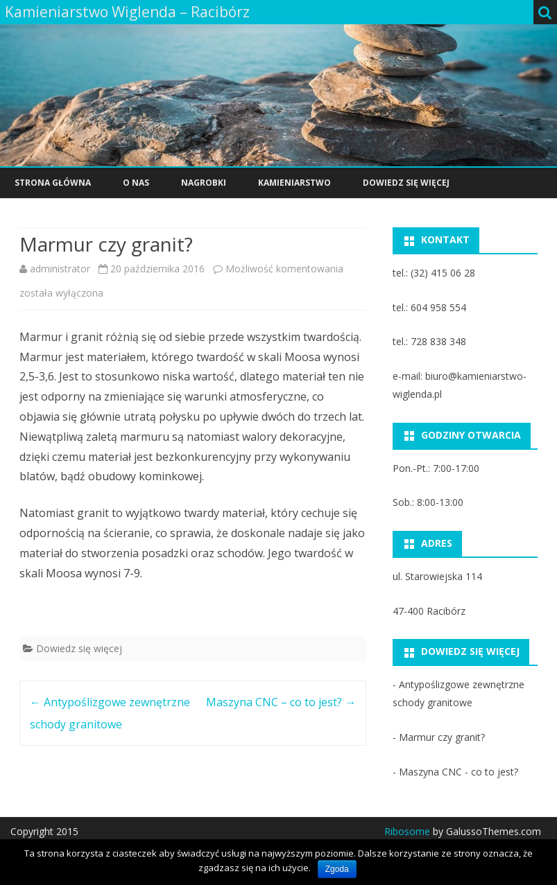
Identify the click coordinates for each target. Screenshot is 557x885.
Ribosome (407, 831)
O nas (136, 183)
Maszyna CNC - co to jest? (458, 771)
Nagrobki (203, 183)
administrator (60, 268)
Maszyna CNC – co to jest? (281, 702)
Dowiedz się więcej (406, 183)
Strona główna (53, 183)
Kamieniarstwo (294, 183)
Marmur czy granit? (442, 737)
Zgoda (337, 869)
